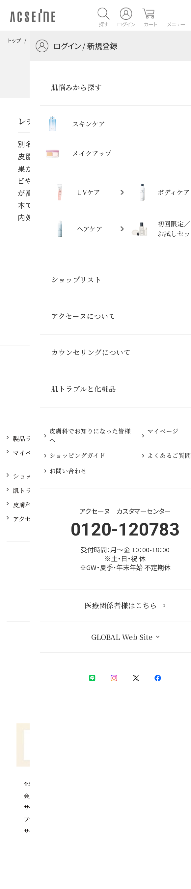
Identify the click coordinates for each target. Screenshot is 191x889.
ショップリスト (141, 476)
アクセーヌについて (148, 438)
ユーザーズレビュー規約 (133, 795)
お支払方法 (120, 807)
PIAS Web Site (99, 848)
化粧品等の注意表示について (55, 783)
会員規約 (34, 795)
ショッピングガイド (41, 476)
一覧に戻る (95, 262)
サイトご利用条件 (42, 807)
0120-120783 (95, 575)
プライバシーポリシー (46, 819)
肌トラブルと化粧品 (52, 40)
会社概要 (117, 819)
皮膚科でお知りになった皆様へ (56, 504)
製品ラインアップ (37, 438)
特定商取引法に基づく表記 (136, 783)
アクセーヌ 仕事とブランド (51, 518)
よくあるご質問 (142, 490)
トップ (14, 40)
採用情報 (132, 518)
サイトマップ (36, 830)
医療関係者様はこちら (92, 637)
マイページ (28, 452)
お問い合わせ (138, 504)
